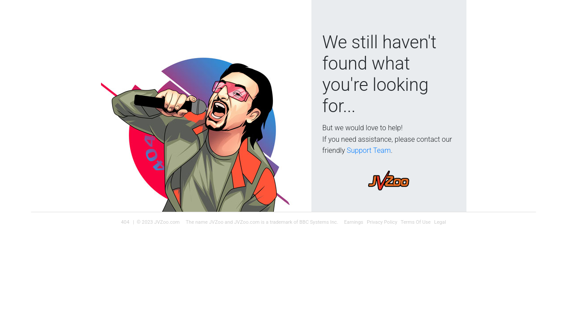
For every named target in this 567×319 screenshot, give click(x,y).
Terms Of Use (416, 222)
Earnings (353, 222)
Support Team (369, 150)
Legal (440, 222)
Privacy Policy (382, 222)
